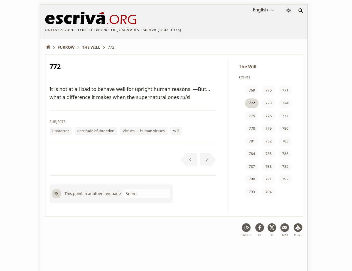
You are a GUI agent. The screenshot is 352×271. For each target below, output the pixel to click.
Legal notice (82, 249)
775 (252, 115)
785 (268, 153)
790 (252, 178)
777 (285, 115)
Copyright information (173, 249)
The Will (248, 66)
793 (252, 191)
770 (268, 90)
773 (268, 102)
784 (252, 153)
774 (285, 102)
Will (176, 130)
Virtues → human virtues (144, 130)
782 (268, 141)
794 (268, 191)
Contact (208, 249)
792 (285, 178)
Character (60, 130)
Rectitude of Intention (95, 130)
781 (252, 141)
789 (285, 166)
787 (252, 166)
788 (268, 166)
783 (285, 141)
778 (252, 128)
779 (268, 128)
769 (252, 90)
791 (268, 178)
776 (268, 115)
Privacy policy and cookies (123, 249)
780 (285, 128)
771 (285, 90)
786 (285, 153)
